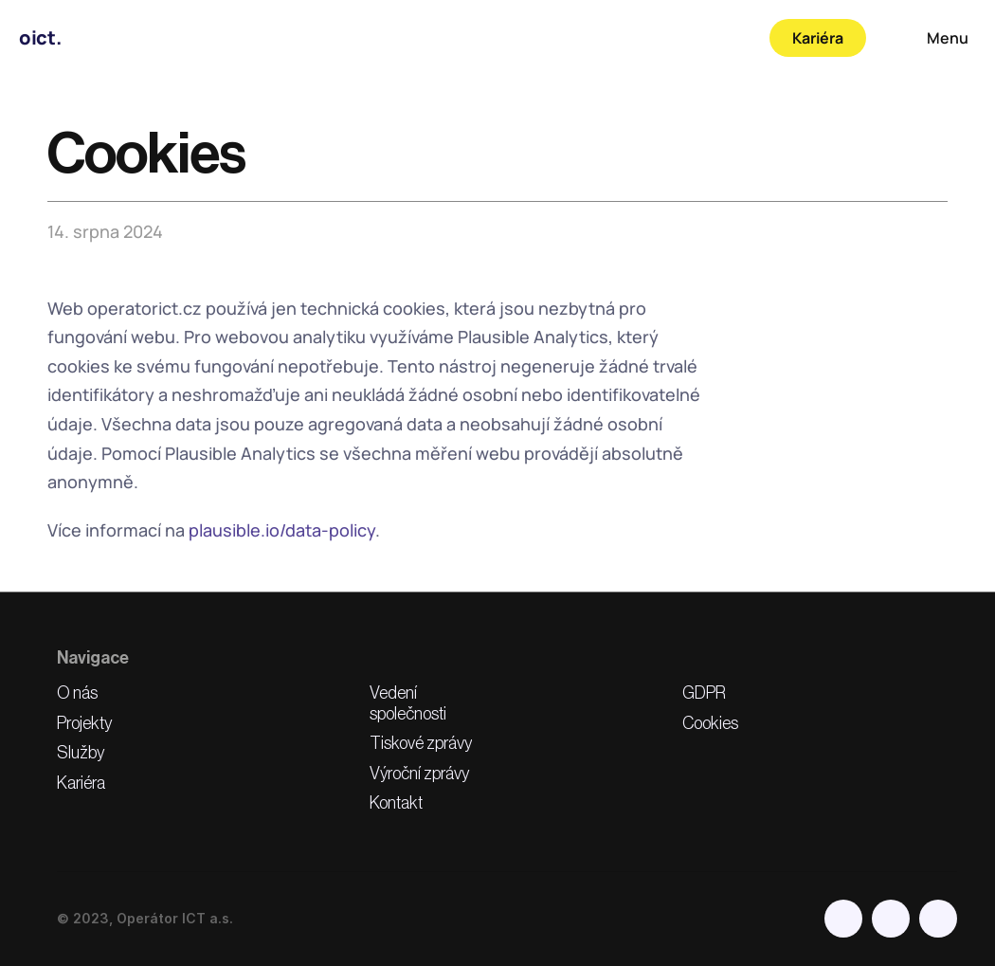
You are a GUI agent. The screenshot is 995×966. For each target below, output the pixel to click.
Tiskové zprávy (421, 743)
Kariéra (81, 783)
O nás (77, 693)
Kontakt (396, 802)
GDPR (704, 693)
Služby (80, 752)
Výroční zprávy (419, 773)
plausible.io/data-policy (282, 530)
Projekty (84, 723)
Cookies (710, 723)
